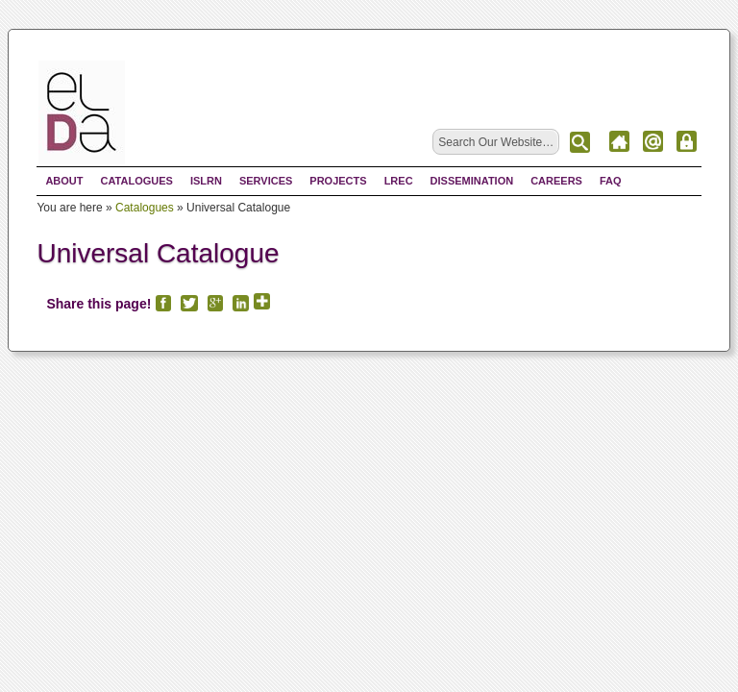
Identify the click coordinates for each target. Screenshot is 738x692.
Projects (337, 180)
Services (265, 180)
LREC (398, 180)
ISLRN (206, 180)
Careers (556, 180)
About (64, 180)
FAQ (611, 180)
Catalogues (137, 180)
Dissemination (472, 180)
